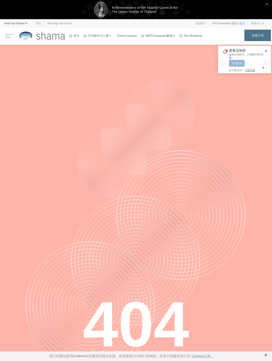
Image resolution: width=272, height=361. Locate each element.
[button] (14, 23)
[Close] (266, 51)
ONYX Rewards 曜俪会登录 (228, 23)
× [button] (266, 355)
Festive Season (127, 36)
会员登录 (237, 63)
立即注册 (250, 70)
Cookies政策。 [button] (203, 356)
